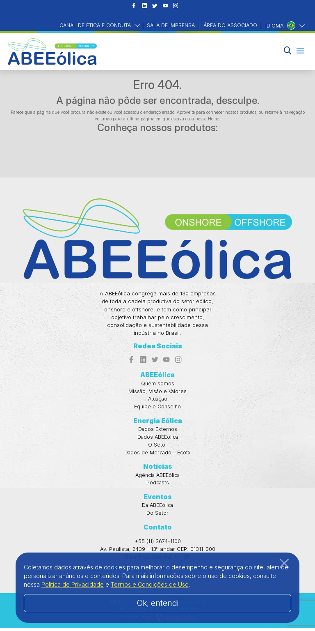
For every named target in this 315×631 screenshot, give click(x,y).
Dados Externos (157, 431)
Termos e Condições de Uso (150, 584)
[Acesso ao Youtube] (165, 6)
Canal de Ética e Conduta (90, 26)
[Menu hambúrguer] (300, 51)
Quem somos (157, 384)
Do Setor (157, 516)
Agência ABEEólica (158, 477)
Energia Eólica (157, 422)
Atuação (158, 400)
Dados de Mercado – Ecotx (157, 454)
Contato (158, 530)
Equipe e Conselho (157, 408)
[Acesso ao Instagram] (176, 6)
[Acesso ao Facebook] (134, 6)
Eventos (157, 499)
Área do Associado (229, 26)
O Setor (157, 447)
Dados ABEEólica (157, 439)
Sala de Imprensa (168, 26)
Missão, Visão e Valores (157, 392)
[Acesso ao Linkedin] (144, 6)
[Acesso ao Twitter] (155, 6)
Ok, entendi (157, 603)
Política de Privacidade (72, 584)
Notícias (157, 469)
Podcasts (157, 485)
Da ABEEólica (157, 508)
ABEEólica (157, 375)
